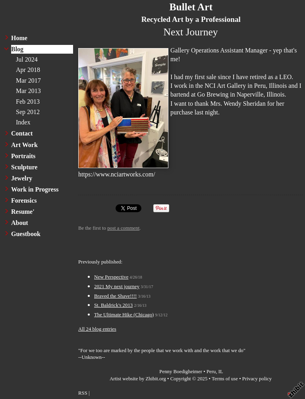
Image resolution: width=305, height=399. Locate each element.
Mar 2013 (28, 90)
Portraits (23, 156)
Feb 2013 (28, 101)
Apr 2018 (28, 69)
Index (23, 122)
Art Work (24, 144)
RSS (82, 393)
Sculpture (24, 167)
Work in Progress (34, 189)
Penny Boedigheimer (180, 371)
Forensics (24, 200)
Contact (22, 133)
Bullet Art (190, 7)
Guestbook (26, 233)
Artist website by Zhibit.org (138, 379)
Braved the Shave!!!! (115, 296)
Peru (211, 371)
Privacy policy (257, 379)
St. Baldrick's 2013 (113, 305)
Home (19, 38)
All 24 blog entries (97, 329)
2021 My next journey (116, 286)
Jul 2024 (27, 59)
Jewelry (21, 178)
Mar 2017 (28, 80)
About (19, 222)
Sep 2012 (28, 111)
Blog (17, 49)
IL (220, 371)
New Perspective (111, 277)
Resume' (23, 211)
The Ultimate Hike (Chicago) (124, 315)
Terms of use (225, 379)
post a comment (123, 228)
